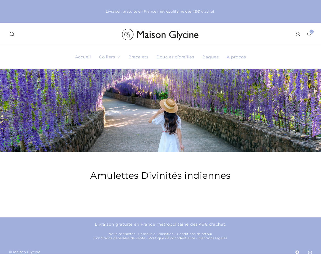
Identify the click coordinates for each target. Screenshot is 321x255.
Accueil (83, 57)
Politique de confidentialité (172, 238)
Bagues (210, 57)
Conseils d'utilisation (156, 234)
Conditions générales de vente (119, 238)
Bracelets (138, 57)
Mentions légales (213, 238)
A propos (236, 57)
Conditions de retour (194, 234)
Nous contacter (122, 234)
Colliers (107, 57)
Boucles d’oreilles (175, 57)
